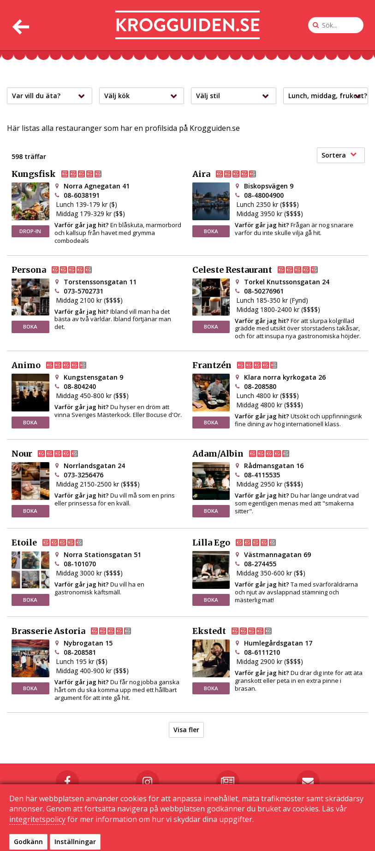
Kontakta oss (166, 840)
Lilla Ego (241, 543)
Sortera (339, 155)
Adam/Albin (248, 454)
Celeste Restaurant (262, 270)
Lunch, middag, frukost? (327, 96)
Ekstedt (239, 631)
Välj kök (143, 96)
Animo (56, 365)
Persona (59, 270)
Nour (52, 454)
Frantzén (242, 365)
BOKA (211, 231)
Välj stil (235, 96)
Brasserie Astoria (79, 631)
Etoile (55, 543)
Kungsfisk (64, 174)
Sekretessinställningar (300, 840)
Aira (231, 174)
